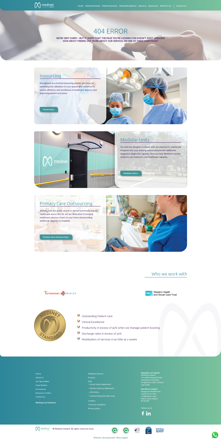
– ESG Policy (93, 392)
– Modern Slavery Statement (101, 388)
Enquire (91, 378)
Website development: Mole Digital (110, 438)
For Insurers (41, 389)
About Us (39, 378)
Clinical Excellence (127, 6)
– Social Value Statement (99, 384)
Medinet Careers (95, 374)
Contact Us (181, 6)
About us (142, 6)
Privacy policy (94, 408)
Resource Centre (43, 393)
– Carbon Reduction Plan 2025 (101, 396)
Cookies (91, 401)
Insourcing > (49, 109)
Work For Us (165, 6)
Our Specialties (42, 381)
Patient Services (109, 6)
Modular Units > (131, 173)
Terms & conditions (96, 405)
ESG (90, 381)
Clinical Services (92, 6)
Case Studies (41, 385)
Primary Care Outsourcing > (56, 237)
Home (80, 6)
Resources (153, 6)
